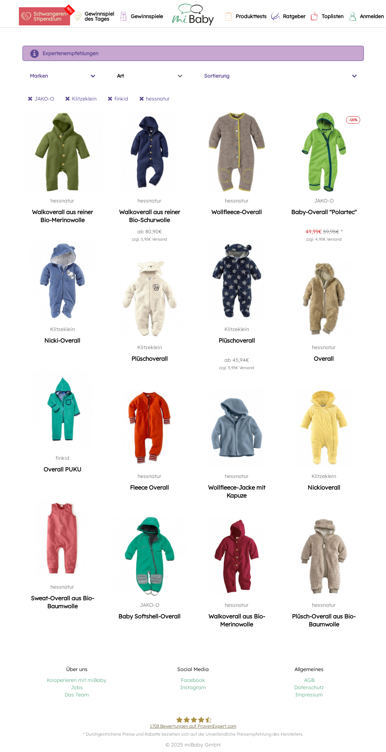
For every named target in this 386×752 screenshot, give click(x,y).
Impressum (309, 694)
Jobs (77, 687)
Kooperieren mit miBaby (76, 680)
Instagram (193, 687)
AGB (309, 680)
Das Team (77, 694)
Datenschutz (309, 687)
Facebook (193, 680)
